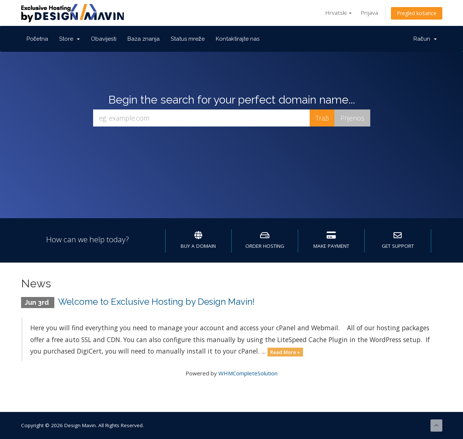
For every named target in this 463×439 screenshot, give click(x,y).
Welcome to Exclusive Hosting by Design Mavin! (156, 301)
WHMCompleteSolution (248, 373)
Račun (425, 39)
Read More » (285, 351)
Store (69, 39)
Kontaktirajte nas (237, 39)
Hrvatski (338, 12)
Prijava (369, 12)
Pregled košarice (416, 13)
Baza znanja (143, 39)
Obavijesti (103, 39)
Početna (37, 39)
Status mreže (188, 39)
